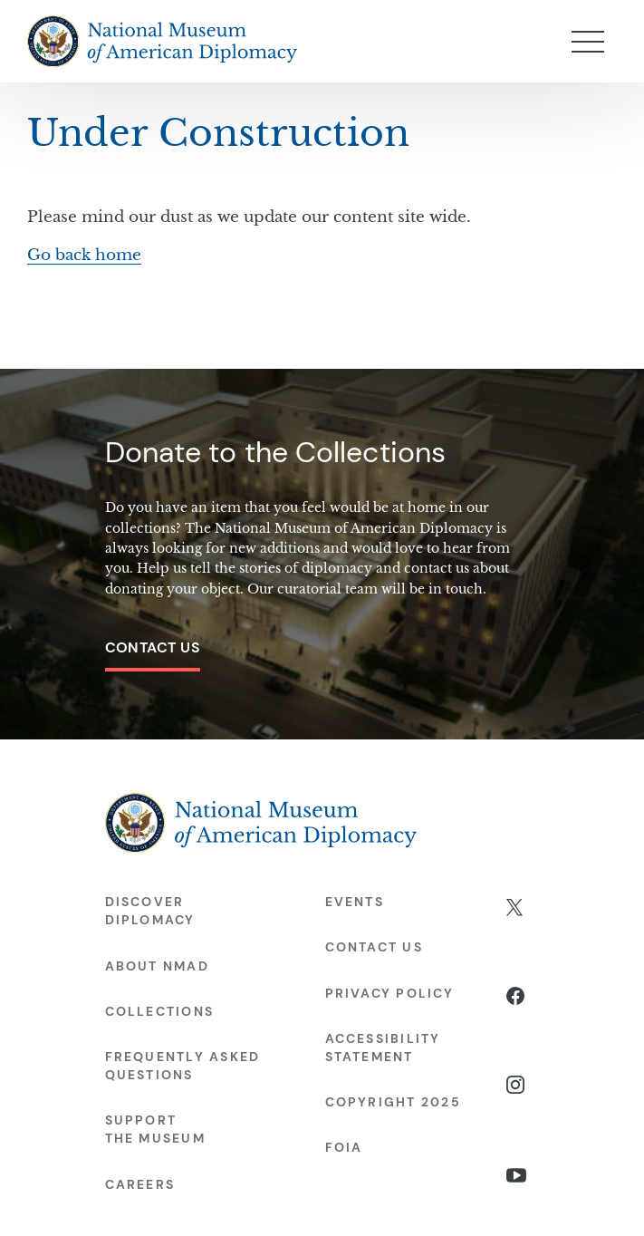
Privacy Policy (389, 993)
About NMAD (157, 966)
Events (354, 901)
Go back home (84, 255)
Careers (140, 1184)
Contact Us (153, 647)
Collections (160, 1011)
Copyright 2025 (393, 1102)
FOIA (344, 1147)
